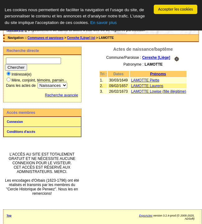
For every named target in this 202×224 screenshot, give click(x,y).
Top (9, 215)
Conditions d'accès (21, 131)
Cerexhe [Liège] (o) (81, 38)
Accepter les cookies (175, 9)
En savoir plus (103, 22)
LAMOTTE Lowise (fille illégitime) (158, 91)
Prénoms (158, 74)
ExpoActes (146, 215)
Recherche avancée (61, 95)
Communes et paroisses (45, 38)
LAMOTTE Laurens (147, 85)
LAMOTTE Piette (145, 80)
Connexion (15, 122)
